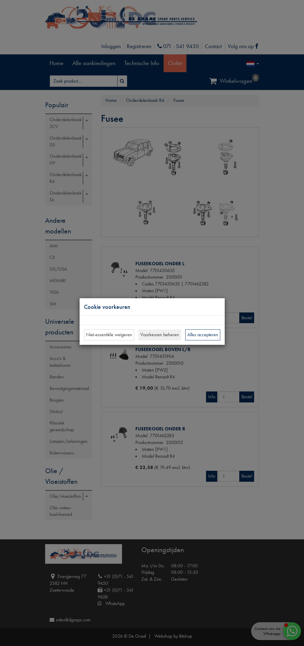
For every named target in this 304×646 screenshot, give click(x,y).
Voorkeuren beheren (159, 334)
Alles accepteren (202, 334)
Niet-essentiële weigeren (109, 334)
